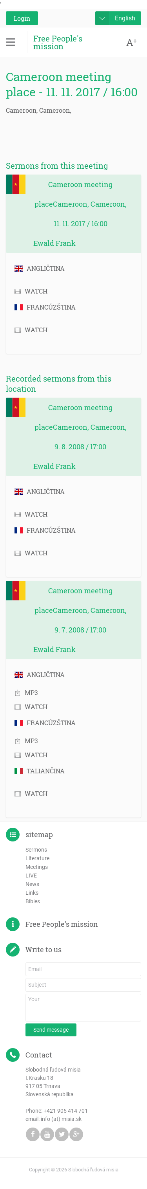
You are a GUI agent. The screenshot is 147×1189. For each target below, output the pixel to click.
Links (31, 893)
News (32, 884)
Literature (37, 858)
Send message (51, 1030)
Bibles (32, 901)
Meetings (36, 867)
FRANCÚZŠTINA (45, 307)
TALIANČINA (40, 771)
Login (22, 18)
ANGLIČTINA (40, 268)
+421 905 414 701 (66, 1111)
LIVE (31, 875)
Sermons (36, 850)
